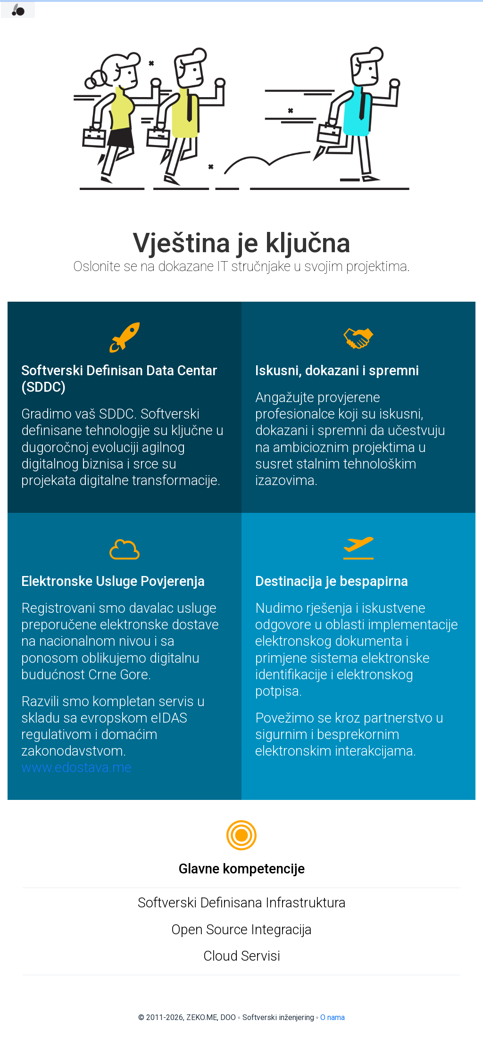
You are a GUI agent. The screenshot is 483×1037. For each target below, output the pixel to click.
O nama (332, 1017)
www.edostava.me (76, 767)
